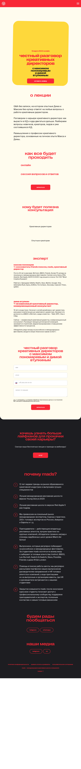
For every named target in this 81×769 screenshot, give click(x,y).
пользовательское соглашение (62, 664)
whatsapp (47, 630)
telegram (32, 630)
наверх (40, 671)
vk (47, 651)
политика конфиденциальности (18, 664)
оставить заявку (40, 81)
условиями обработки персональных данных (39, 400)
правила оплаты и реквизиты (40, 664)
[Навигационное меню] (78, 3)
